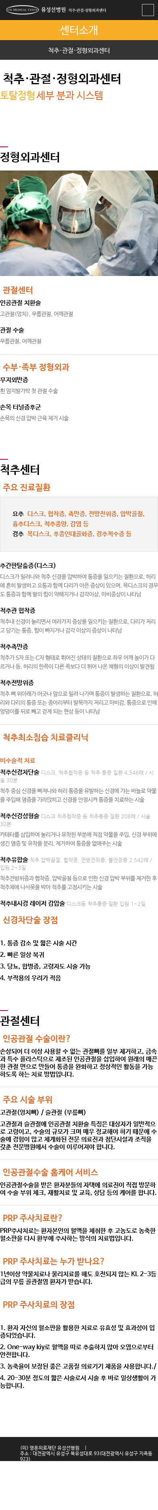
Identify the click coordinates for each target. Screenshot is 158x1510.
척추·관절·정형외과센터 (79, 51)
